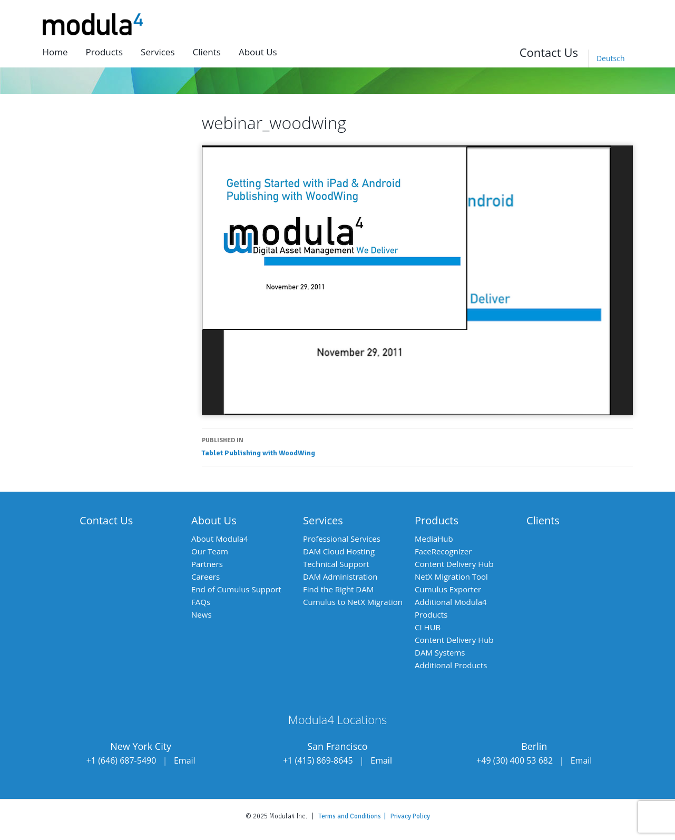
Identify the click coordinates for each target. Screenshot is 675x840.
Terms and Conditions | (354, 816)
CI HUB (428, 627)
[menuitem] (610, 58)
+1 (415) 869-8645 (318, 760)
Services (157, 52)
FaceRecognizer (443, 551)
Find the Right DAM (338, 589)
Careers (205, 576)
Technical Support (336, 564)
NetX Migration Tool (451, 576)
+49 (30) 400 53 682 (514, 760)
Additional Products (451, 665)
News (201, 614)
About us (258, 52)
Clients (206, 52)
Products (104, 52)
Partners (207, 564)
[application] (417, 280)
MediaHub (434, 538)
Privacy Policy (410, 816)
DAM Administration (340, 576)
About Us (214, 520)
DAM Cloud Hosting (339, 551)
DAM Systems (440, 652)
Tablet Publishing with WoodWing (417, 445)
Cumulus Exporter (448, 589)
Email (184, 760)
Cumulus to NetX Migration (353, 602)
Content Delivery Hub (454, 564)
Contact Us (549, 52)
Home (55, 52)
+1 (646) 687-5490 (121, 760)
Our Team (209, 551)
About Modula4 (219, 538)
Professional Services (341, 538)
